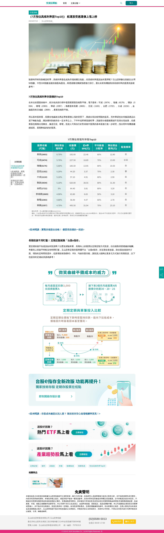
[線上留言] (130, 521)
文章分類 (75, 3)
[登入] (131, 3)
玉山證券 (36, 3)
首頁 (65, 3)
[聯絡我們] (117, 521)
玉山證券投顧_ (47, 21)
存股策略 (33, 12)
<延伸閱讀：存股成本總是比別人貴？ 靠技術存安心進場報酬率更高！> (64, 413)
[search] (121, 3)
